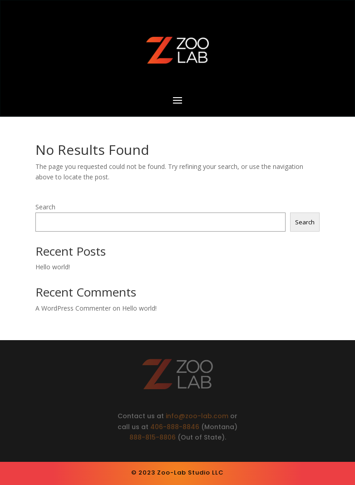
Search (45, 207)
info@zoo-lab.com (198, 416)
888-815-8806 (152, 438)
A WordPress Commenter (73, 308)
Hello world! (52, 266)
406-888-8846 (174, 427)
